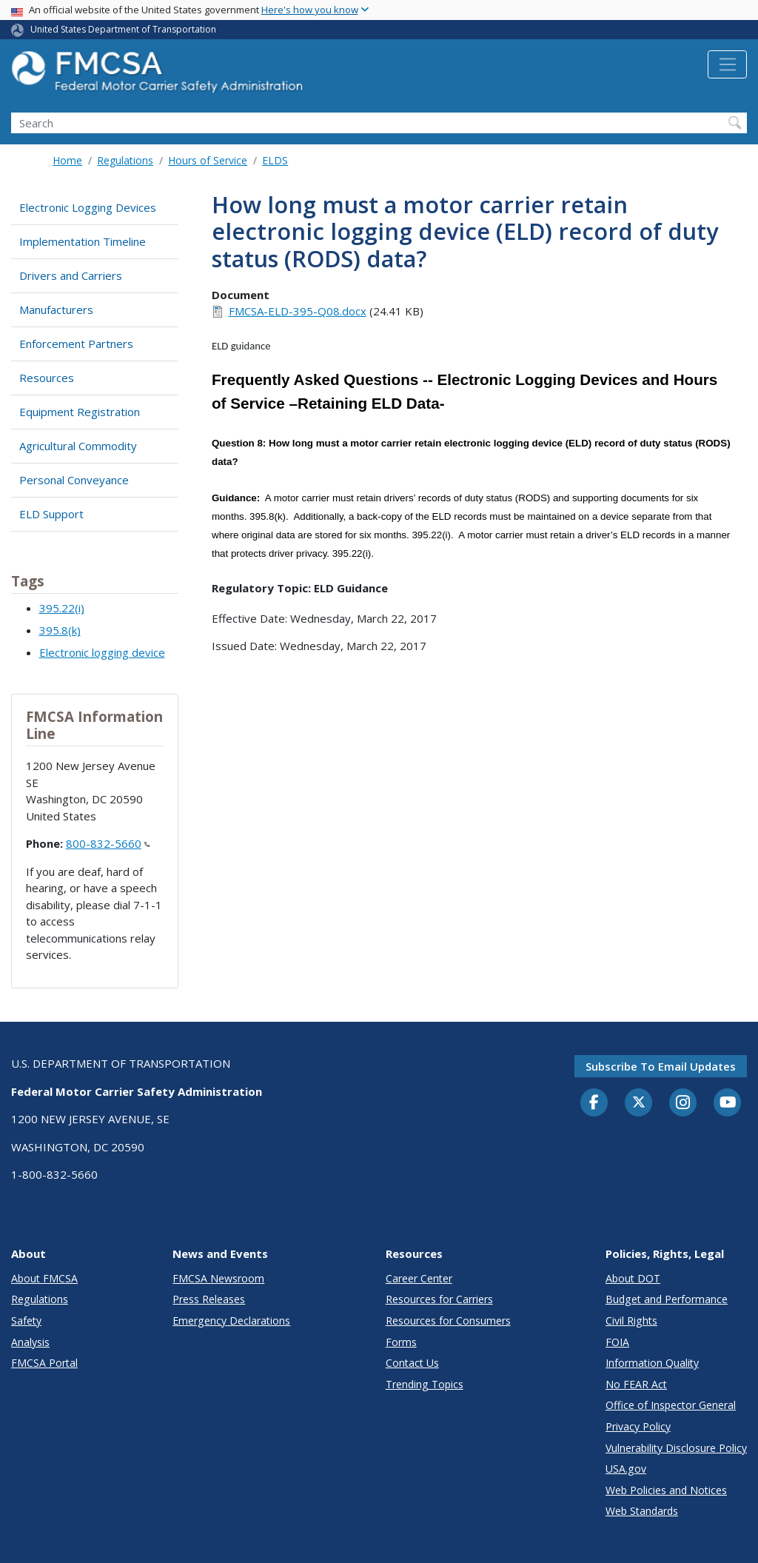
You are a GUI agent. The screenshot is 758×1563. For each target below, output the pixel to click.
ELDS (275, 160)
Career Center (419, 1278)
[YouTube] (728, 1103)
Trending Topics (424, 1384)
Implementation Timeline (82, 241)
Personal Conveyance (74, 479)
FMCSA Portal (44, 1363)
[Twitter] (639, 1102)
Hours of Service (207, 160)
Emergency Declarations (231, 1320)
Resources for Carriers (439, 1299)
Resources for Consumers (448, 1320)
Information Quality (652, 1363)
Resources (46, 377)
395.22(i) (61, 607)
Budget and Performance (667, 1299)
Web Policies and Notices (666, 1490)
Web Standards (642, 1511)
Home (67, 160)
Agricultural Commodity (78, 445)
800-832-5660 (108, 843)
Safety (26, 1320)
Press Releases (208, 1299)
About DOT (633, 1278)
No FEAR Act (636, 1384)
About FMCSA (44, 1278)
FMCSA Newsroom (218, 1278)
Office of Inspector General (671, 1405)
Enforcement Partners (76, 343)
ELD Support (51, 513)
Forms (401, 1342)
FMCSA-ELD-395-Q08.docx (297, 311)
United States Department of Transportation (123, 29)
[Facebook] (594, 1103)
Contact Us (412, 1363)
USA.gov (626, 1469)
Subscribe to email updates (661, 1066)
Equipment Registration (79, 411)
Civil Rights (631, 1320)
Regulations (125, 160)
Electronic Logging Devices (87, 207)
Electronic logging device (102, 652)
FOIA (617, 1342)
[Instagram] (683, 1104)
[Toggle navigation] (727, 64)
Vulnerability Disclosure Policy (676, 1448)
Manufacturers (56, 309)
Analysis (30, 1342)
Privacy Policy (638, 1426)
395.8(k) (60, 630)
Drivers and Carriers (70, 275)
